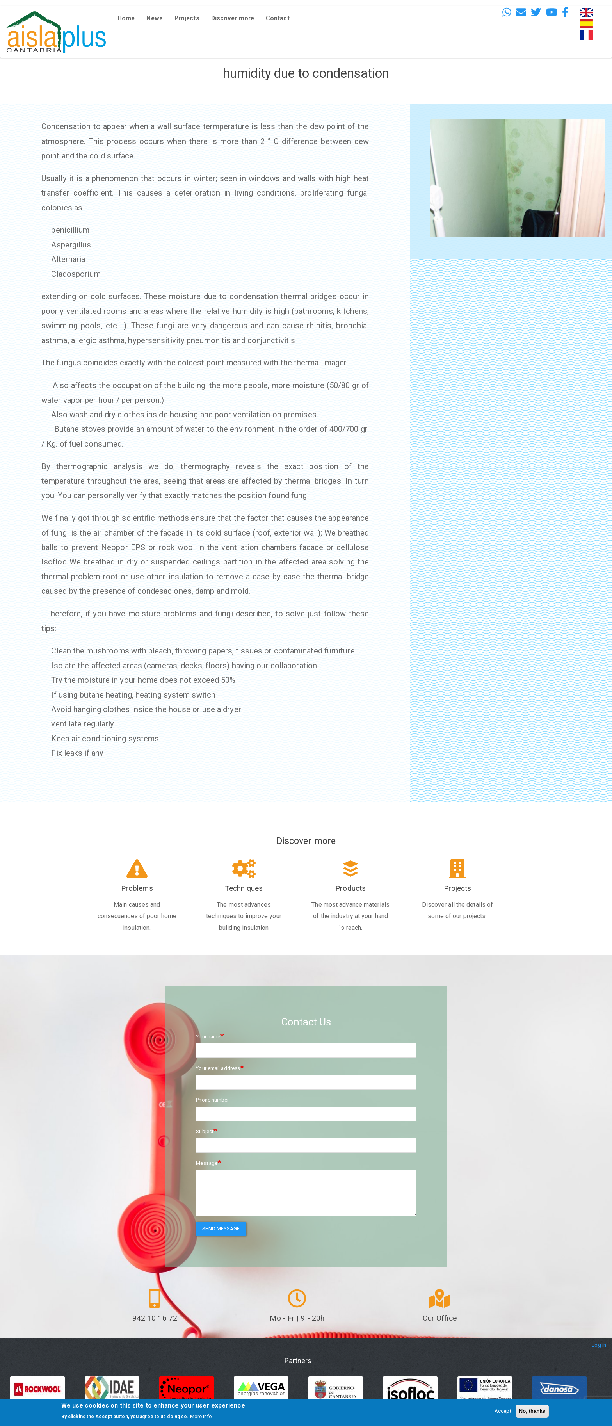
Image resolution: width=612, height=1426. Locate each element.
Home (126, 18)
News (154, 18)
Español (589, 24)
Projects (186, 18)
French (587, 35)
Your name (208, 1037)
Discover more (232, 18)
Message (206, 1163)
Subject (204, 1131)
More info (201, 1416)
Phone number (212, 1100)
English (588, 12)
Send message (221, 1229)
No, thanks (532, 1411)
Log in (599, 1345)
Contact (278, 18)
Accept (503, 1411)
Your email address (218, 1068)
